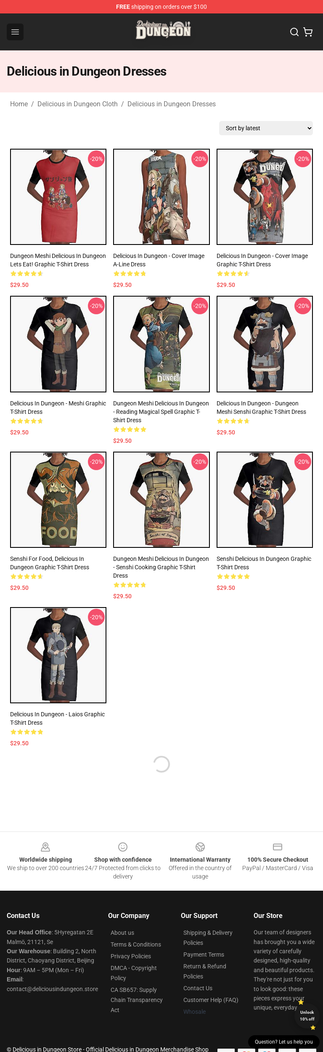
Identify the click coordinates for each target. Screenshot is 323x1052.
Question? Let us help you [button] (284, 1042)
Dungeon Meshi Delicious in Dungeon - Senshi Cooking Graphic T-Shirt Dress (161, 567)
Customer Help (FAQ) (210, 1000)
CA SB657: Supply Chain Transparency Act (137, 999)
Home (19, 104)
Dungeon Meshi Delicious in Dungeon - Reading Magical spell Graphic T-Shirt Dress (161, 411)
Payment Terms (203, 954)
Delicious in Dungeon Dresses (171, 104)
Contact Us (197, 988)
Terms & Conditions (136, 944)
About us (122, 932)
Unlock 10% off (307, 1015)
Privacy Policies (131, 956)
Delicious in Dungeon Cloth (77, 104)
